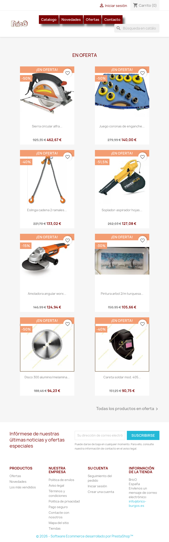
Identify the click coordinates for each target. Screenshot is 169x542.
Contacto (112, 19)
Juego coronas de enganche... (122, 126)
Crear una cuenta (101, 492)
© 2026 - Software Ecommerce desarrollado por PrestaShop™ (84, 536)
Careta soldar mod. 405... (122, 377)
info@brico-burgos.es (137, 503)
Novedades (71, 19)
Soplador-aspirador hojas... (122, 210)
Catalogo (48, 19)
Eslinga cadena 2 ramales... (47, 210)
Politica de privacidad (64, 501)
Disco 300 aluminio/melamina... (47, 377)
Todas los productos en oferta (127, 409)
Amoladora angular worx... (47, 294)
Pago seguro (58, 507)
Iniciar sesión (97, 486)
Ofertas (92, 19)
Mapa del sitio (59, 523)
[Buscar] (136, 28)
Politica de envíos (61, 480)
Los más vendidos (23, 487)
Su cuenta (98, 468)
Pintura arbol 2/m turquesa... (122, 294)
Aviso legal (56, 485)
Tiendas (55, 528)
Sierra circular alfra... (47, 126)
